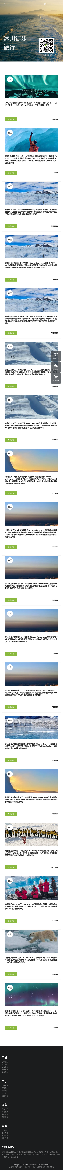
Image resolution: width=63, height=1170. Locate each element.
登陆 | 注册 (47, 4)
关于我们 (5, 1091)
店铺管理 (5, 1114)
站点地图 (5, 1086)
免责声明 (5, 1135)
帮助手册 (5, 1138)
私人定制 (5, 1067)
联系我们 (5, 1088)
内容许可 (5, 1130)
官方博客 (5, 1096)
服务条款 (5, 1133)
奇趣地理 (5, 1069)
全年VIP (4, 1064)
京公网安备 (28, 1167)
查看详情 (11, 119)
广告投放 (5, 1109)
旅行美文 (5, 1072)
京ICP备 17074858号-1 (16, 1167)
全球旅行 (5, 1062)
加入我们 (5, 1093)
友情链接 (5, 1117)
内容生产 (5, 1112)
